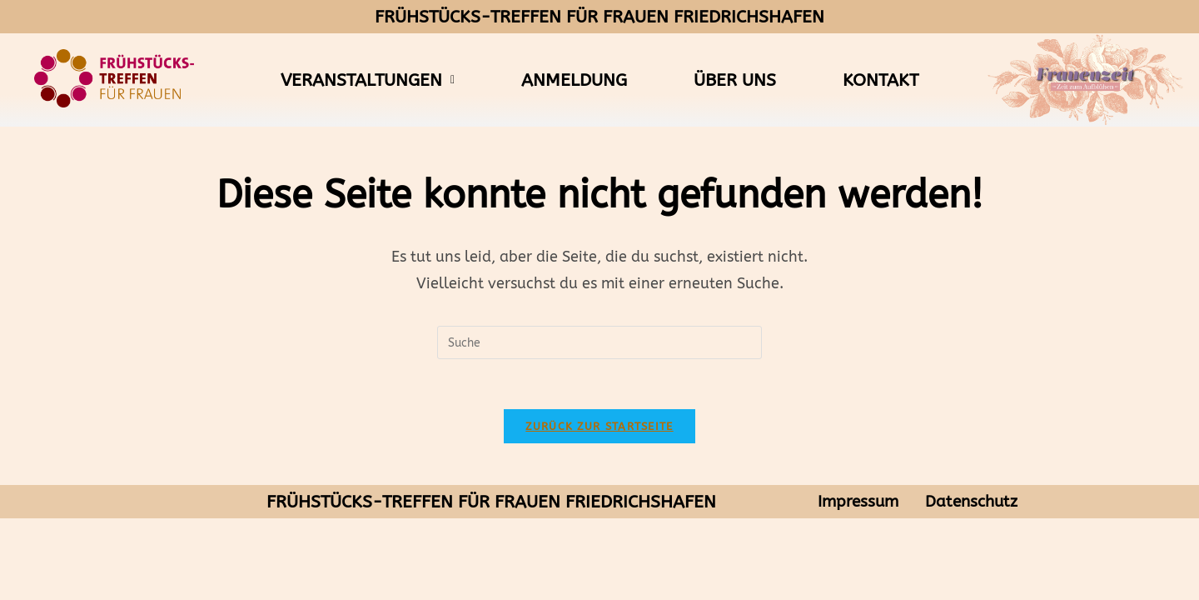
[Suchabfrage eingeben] (599, 342)
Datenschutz (971, 502)
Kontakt (880, 80)
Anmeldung (574, 80)
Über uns (735, 80)
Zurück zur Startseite (599, 426)
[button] (367, 80)
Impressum (858, 502)
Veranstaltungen (368, 80)
